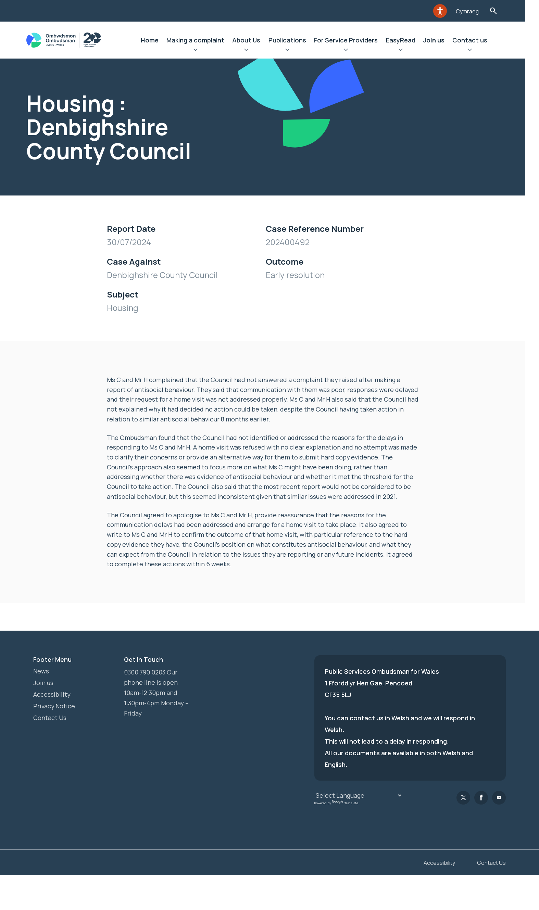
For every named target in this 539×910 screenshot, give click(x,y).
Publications (293, 40)
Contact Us (49, 718)
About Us (252, 40)
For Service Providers (352, 40)
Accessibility (52, 695)
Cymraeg (474, 11)
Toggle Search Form (500, 10)
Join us (440, 40)
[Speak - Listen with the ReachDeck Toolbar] (446, 11)
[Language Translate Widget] (358, 795)
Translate (345, 803)
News (41, 671)
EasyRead (407, 40)
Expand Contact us (476, 51)
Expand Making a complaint (201, 51)
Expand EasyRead (407, 51)
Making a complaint (201, 40)
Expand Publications (293, 51)
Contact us (476, 40)
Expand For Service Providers (352, 51)
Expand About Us (252, 51)
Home (155, 40)
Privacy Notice (54, 706)
